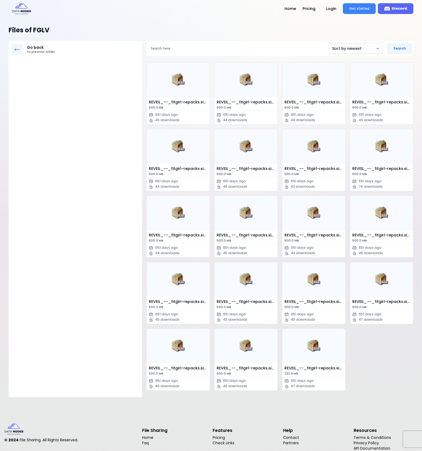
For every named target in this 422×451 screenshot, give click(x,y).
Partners (291, 443)
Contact (291, 437)
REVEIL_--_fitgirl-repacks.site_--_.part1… (247, 237)
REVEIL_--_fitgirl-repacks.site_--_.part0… (179, 104)
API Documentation (372, 448)
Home (290, 8)
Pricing (309, 8)
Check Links (223, 443)
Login (331, 8)
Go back (83, 49)
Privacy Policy (366, 443)
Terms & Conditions (372, 437)
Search (399, 48)
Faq (145, 443)
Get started (359, 8)
